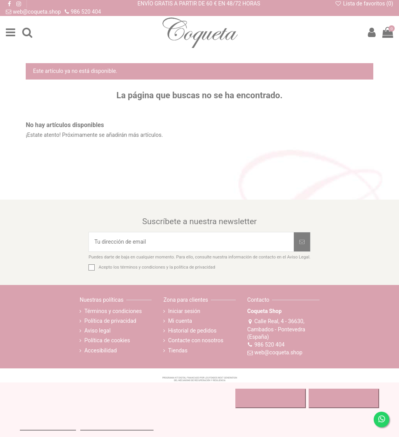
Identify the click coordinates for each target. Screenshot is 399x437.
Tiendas (177, 350)
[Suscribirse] (302, 241)
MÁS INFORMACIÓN (48, 426)
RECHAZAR (270, 398)
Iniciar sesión (184, 311)
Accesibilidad (100, 350)
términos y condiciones (142, 267)
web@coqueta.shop (275, 352)
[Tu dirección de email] (191, 241)
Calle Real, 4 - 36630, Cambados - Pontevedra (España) (276, 329)
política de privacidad (194, 267)
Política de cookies (107, 340)
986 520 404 (266, 344)
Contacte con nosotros (195, 340)
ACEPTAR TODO (343, 398)
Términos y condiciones (112, 311)
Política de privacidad (110, 321)
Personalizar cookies (117, 426)
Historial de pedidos (192, 330)
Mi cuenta (180, 321)
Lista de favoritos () (364, 3)
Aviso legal (97, 330)
